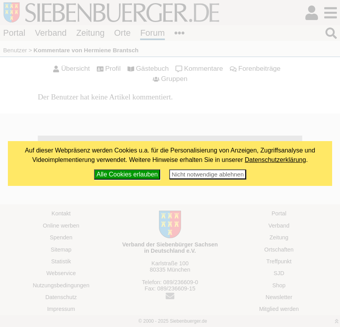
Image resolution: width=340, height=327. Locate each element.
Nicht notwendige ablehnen (208, 174)
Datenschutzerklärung (275, 159)
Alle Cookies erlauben (127, 174)
